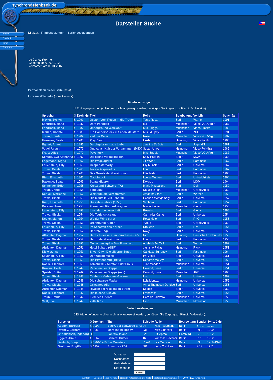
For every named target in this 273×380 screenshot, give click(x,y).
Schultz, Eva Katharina (57, 156)
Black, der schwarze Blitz (125, 325)
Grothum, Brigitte (69, 346)
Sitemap (98, 377)
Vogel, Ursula (51, 148)
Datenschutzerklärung (165, 377)
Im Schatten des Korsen (106, 226)
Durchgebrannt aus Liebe (107, 144)
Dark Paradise (99, 123)
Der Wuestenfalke (102, 255)
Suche (5, 33)
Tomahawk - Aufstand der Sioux (111, 264)
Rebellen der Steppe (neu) (107, 272)
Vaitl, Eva (48, 301)
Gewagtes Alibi (100, 284)
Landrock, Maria (53, 123)
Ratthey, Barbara (69, 329)
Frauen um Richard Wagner (108, 206)
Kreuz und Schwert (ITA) (106, 185)
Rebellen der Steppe (103, 268)
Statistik (6, 38)
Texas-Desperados (102, 169)
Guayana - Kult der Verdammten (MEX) (116, 148)
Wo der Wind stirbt (102, 218)
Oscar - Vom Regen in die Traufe (112, 119)
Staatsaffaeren (100, 181)
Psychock (96, 152)
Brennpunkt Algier (102, 222)
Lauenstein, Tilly (53, 165)
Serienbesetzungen (81, 32)
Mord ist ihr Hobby (120, 329)
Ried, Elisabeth (52, 177)
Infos (5, 43)
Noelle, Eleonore (53, 264)
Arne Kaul (200, 377)
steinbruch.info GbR (140, 377)
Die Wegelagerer (101, 160)
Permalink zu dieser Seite (45, 90)
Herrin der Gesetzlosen (105, 239)
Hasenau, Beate (52, 140)
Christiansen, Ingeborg (73, 334)
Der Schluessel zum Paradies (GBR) (114, 235)
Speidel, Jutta (51, 272)
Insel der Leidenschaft (105, 210)
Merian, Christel (53, 132)
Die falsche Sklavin (103, 292)
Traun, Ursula (51, 136)
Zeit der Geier (99, 136)
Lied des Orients (101, 297)
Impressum (111, 377)
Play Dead (96, 140)
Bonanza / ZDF (117, 346)
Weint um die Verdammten (108, 193)
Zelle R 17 (96, 301)
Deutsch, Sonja (68, 342)
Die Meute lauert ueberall (107, 198)
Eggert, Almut (51, 144)
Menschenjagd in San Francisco (112, 243)
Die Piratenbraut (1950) (105, 259)
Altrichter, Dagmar (54, 235)
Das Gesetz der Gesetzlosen (109, 173)
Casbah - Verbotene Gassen (109, 276)
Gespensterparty (101, 165)
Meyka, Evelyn (52, 119)
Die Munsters (116, 342)
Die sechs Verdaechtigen (107, 156)
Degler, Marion (52, 218)
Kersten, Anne (51, 206)
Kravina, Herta (52, 268)
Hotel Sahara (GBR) (103, 247)
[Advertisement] (197, 63)
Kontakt (86, 377)
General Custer (118, 338)
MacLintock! (98, 177)
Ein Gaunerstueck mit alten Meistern (114, 132)
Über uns (7, 47)
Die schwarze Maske (104, 280)
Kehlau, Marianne (54, 193)
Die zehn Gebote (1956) (105, 202)
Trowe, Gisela (51, 169)
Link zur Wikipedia (40, 96)
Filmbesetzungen (52, 32)
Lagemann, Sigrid (54, 160)
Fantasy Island (117, 334)
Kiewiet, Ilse (50, 251)
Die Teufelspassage (103, 214)
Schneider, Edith (53, 185)
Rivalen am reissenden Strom (110, 288)
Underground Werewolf (106, 127)
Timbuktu (96, 189)
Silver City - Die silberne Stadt (110, 251)
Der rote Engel (99, 231)
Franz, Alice (50, 152)
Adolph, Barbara (69, 325)
